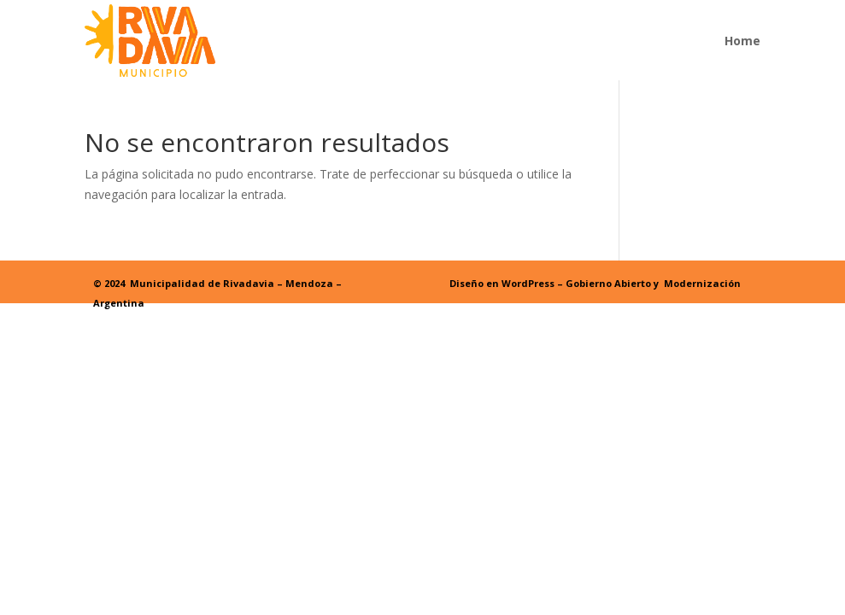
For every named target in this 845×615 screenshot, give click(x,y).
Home (742, 40)
